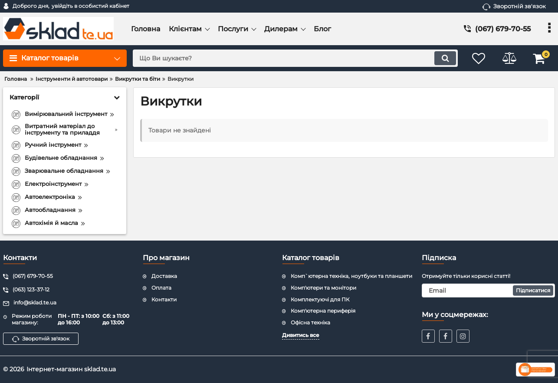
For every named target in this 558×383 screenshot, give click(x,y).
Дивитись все (300, 335)
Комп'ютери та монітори (323, 287)
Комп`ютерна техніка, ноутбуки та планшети (351, 276)
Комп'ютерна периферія (323, 310)
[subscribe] (488, 290)
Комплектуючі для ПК (320, 299)
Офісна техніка (310, 322)
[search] (295, 58)
